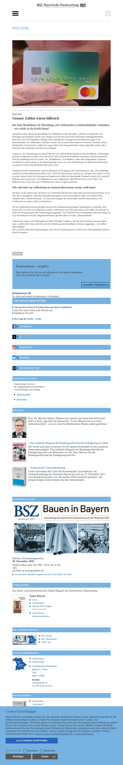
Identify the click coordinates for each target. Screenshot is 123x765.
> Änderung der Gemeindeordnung (46, 467)
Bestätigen (18, 756)
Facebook (25, 326)
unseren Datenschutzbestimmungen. (55, 733)
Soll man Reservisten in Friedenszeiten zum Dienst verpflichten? (43, 307)
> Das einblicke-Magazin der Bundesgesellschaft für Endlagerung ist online (68, 443)
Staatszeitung (37, 658)
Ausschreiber (24, 394)
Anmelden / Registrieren (95, 284)
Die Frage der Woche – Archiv (27, 319)
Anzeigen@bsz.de (39, 683)
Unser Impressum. (84, 733)
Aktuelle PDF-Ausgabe (42, 606)
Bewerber (22, 399)
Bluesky (25, 357)
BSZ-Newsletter (29, 368)
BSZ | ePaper (46, 636)
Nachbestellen (38, 603)
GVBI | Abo (46, 642)
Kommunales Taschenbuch (37, 703)
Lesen (34, 600)
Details (48, 756)
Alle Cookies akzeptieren (31, 740)
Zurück (17, 253)
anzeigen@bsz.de (34, 570)
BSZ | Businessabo (49, 639)
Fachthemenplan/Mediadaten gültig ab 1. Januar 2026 (42, 671)
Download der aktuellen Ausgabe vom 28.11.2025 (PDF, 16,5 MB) (43, 574)
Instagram (26, 347)
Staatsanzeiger (38, 662)
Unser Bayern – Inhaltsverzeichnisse (40, 614)
